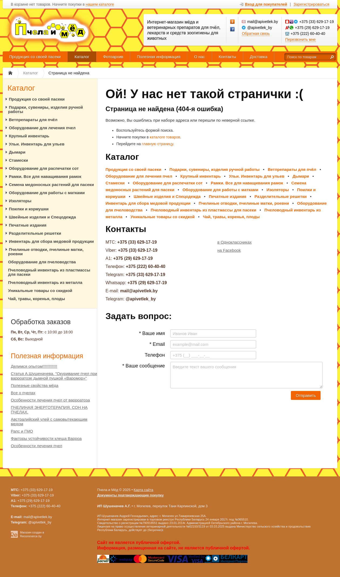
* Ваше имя (152, 333)
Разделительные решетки (35, 233)
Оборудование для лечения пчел (42, 127)
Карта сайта (143, 490)
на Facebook (229, 250)
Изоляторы (20, 200)
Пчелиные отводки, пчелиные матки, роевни (45, 251)
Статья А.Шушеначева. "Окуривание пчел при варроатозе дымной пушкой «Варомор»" (54, 375)
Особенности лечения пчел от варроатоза (50, 400)
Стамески (18, 160)
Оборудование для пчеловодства (42, 262)
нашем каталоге (100, 4)
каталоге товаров (165, 137)
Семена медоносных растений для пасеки (51, 184)
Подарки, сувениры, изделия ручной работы (45, 109)
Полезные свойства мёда (34, 385)
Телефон (155, 355)
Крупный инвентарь (29, 136)
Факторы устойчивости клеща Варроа (46, 438)
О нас (199, 56)
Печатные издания (27, 225)
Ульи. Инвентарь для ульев (36, 144)
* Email (157, 344)
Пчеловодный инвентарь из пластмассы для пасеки (49, 272)
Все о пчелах (23, 392)
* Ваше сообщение (143, 366)
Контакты (227, 56)
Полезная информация (159, 56)
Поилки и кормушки (29, 209)
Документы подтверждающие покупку (130, 495)
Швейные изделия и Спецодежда (42, 217)
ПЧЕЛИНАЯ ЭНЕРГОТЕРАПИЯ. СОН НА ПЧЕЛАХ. (49, 409)
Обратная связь (256, 33)
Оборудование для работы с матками (47, 192)
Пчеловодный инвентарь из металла (45, 282)
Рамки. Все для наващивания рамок (45, 176)
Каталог (81, 56)
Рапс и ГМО (22, 431)
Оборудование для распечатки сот (44, 168)
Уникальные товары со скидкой (40, 290)
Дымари (17, 152)
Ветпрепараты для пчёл (33, 119)
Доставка (258, 56)
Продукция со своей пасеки (35, 56)
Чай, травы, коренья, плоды (36, 298)
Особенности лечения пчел (36, 445)
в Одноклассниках (234, 242)
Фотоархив (113, 56)
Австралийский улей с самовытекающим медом (49, 421)
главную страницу (157, 144)
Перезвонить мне (300, 39)
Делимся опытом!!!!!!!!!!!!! (34, 366)
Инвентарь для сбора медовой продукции (51, 241)
